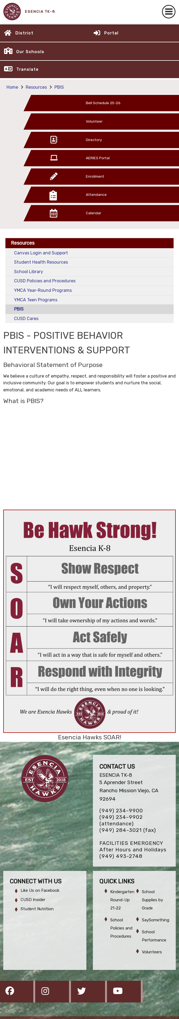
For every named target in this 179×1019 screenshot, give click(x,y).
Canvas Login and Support (41, 252)
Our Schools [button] (30, 51)
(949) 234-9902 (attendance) (121, 820)
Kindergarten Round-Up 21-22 (122, 900)
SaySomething (155, 920)
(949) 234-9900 (121, 810)
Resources (36, 87)
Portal (111, 33)
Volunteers (152, 952)
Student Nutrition (37, 908)
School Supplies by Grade (152, 900)
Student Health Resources (41, 262)
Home (12, 87)
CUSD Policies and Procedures (45, 280)
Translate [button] (27, 69)
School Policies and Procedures (121, 928)
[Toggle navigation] (168, 12)
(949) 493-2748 (120, 856)
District (24, 33)
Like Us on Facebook (40, 890)
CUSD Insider (33, 899)
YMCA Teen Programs (35, 299)
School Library (28, 271)
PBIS (59, 87)
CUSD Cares (26, 318)
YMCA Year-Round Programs (43, 290)
